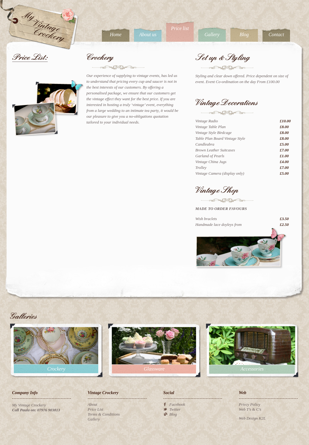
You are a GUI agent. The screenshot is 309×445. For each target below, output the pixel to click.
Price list (180, 28)
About (92, 404)
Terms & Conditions (104, 414)
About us (147, 34)
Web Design (248, 418)
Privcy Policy (249, 404)
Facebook (177, 404)
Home (115, 34)
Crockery (56, 368)
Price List (95, 409)
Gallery (212, 34)
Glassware (154, 368)
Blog (244, 34)
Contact (276, 34)
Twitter (175, 409)
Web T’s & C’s (250, 409)
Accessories (252, 368)
